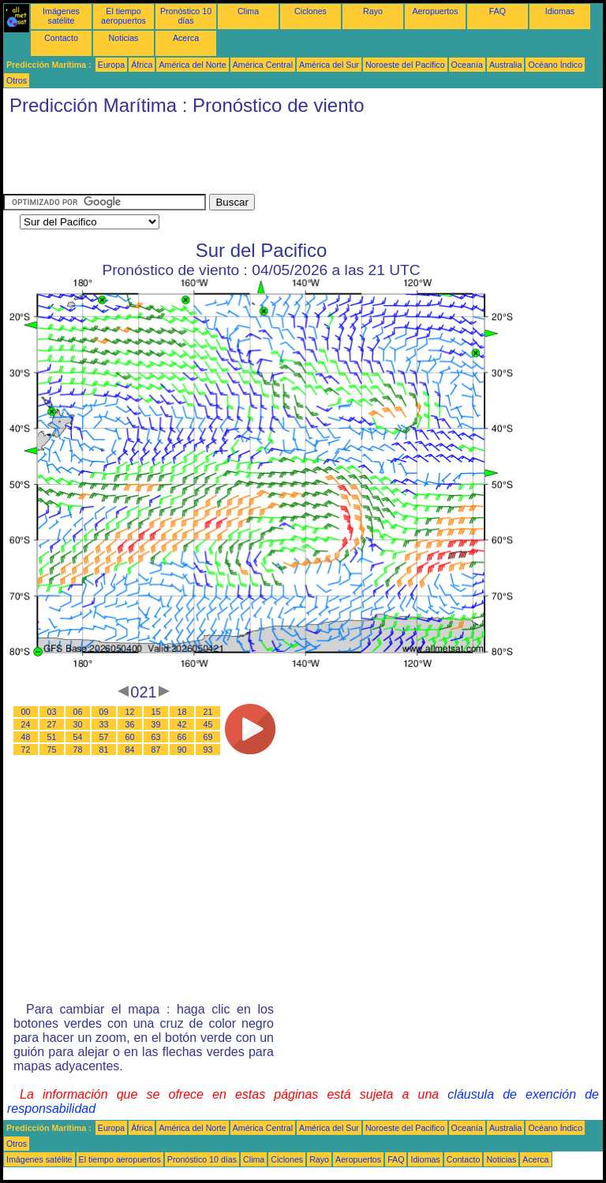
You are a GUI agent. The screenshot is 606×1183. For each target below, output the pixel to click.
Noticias (124, 38)
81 (104, 749)
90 (182, 749)
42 (182, 724)
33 (104, 724)
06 (78, 711)
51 (52, 737)
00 (26, 711)
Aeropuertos (435, 11)
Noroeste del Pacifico (405, 64)
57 (104, 737)
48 (26, 737)
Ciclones (310, 11)
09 (104, 711)
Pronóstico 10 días (185, 15)
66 (182, 737)
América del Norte (192, 64)
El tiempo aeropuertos (123, 15)
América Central (263, 64)
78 (78, 749)
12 (130, 711)
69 (208, 737)
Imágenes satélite (61, 15)
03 (52, 711)
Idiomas (559, 11)
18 (182, 711)
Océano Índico (555, 64)
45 (208, 724)
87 (156, 749)
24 (26, 724)
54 (78, 737)
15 (156, 711)
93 (208, 749)
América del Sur (329, 64)
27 (52, 724)
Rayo (373, 11)
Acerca (186, 38)
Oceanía (467, 64)
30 (78, 724)
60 (130, 737)
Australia (505, 64)
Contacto (61, 38)
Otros (16, 80)
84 (130, 749)
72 (26, 749)
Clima (248, 11)
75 (52, 749)
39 (156, 724)
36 (130, 724)
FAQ (497, 11)
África (141, 64)
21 (208, 711)
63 (156, 737)
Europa (111, 64)
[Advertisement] (290, 158)
